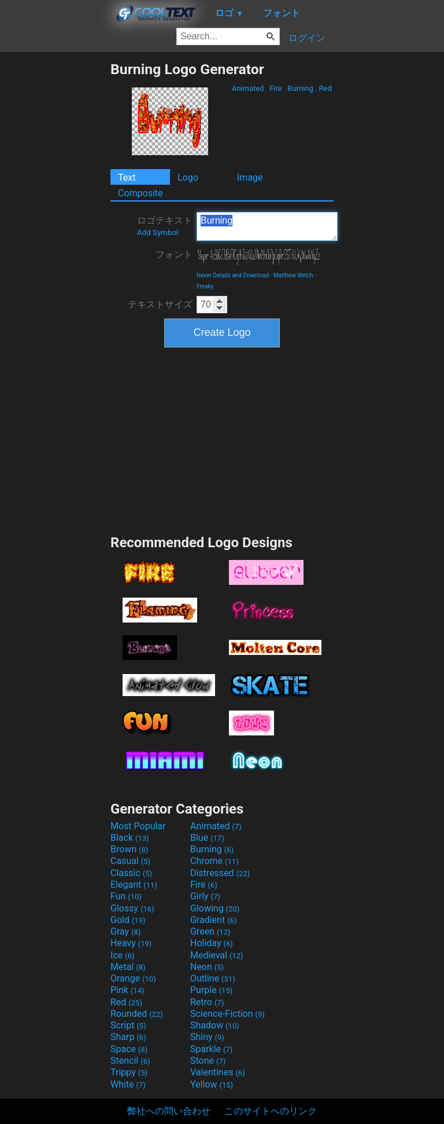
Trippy (128, 1072)
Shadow (214, 1025)
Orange (133, 978)
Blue (207, 837)
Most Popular (138, 826)
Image (250, 177)
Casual (130, 860)
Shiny (207, 1036)
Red (325, 88)
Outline (212, 978)
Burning (300, 88)
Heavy (130, 943)
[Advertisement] (55, 234)
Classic (131, 872)
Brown (129, 849)
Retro (207, 1002)
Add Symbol (157, 232)
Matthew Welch (293, 275)
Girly (205, 896)
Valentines (217, 1072)
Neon (207, 966)
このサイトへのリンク (270, 1110)
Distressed (220, 872)
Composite (140, 193)
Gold (128, 919)
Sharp (128, 1036)
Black (129, 837)
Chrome (214, 860)
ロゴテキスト (165, 226)
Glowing (214, 908)
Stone (207, 1060)
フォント (174, 254)
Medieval (216, 955)
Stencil (130, 1060)
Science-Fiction (227, 1013)
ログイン (306, 37)
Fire (276, 88)
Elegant (133, 884)
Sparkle (211, 1049)
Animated (247, 88)
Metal (128, 966)
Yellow (211, 1084)
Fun (126, 896)
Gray (125, 931)
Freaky (205, 286)
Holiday (211, 943)
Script (128, 1025)
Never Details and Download (233, 275)
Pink (127, 989)
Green (210, 931)
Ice (122, 955)
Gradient (213, 919)
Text (126, 177)
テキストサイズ (160, 304)
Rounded (136, 1013)
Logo (187, 177)
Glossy (132, 908)
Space (128, 1049)
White (128, 1084)
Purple (211, 989)
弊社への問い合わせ (168, 1110)
